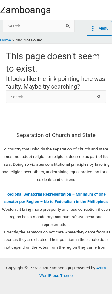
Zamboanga (25, 10)
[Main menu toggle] (99, 28)
